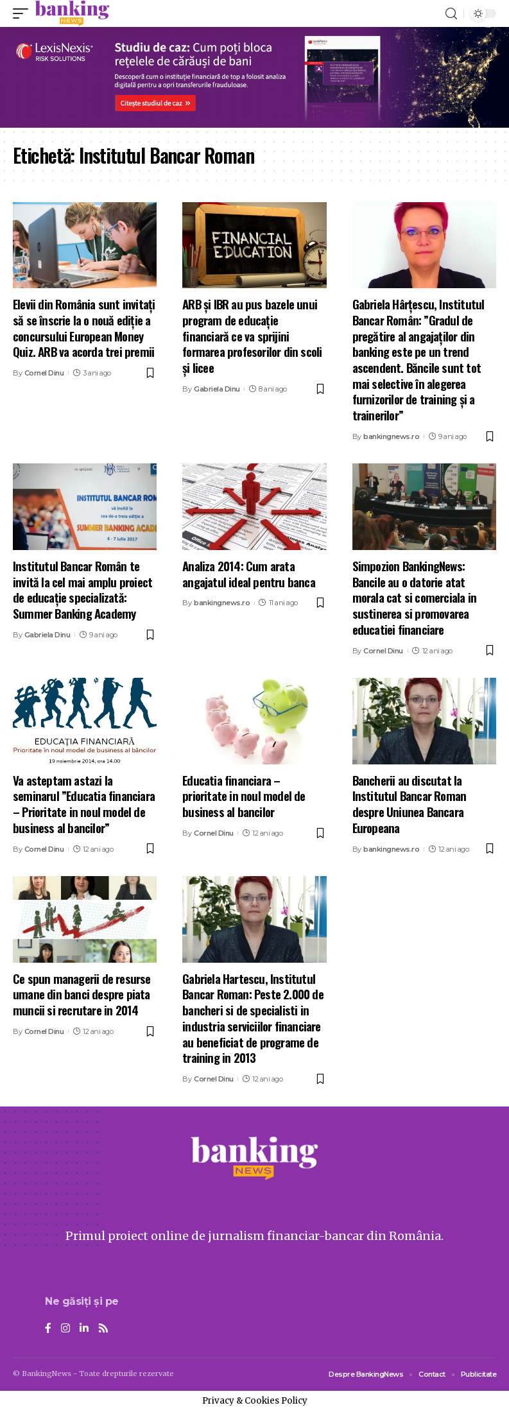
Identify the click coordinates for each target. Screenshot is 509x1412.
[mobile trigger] (24, 13)
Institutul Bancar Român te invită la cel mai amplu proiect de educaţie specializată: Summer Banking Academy (82, 589)
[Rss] (103, 1329)
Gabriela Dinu (217, 388)
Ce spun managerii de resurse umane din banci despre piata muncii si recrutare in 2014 (82, 994)
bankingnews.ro (391, 436)
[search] (451, 14)
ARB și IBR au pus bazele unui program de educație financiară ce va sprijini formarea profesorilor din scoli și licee (252, 335)
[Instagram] (65, 1329)
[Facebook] (48, 1329)
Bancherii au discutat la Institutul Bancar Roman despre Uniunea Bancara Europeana (409, 803)
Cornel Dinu (44, 372)
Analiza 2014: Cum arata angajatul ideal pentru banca (248, 573)
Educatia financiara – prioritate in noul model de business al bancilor (243, 795)
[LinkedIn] (84, 1329)
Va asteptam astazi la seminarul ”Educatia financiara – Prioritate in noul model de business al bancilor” (84, 803)
